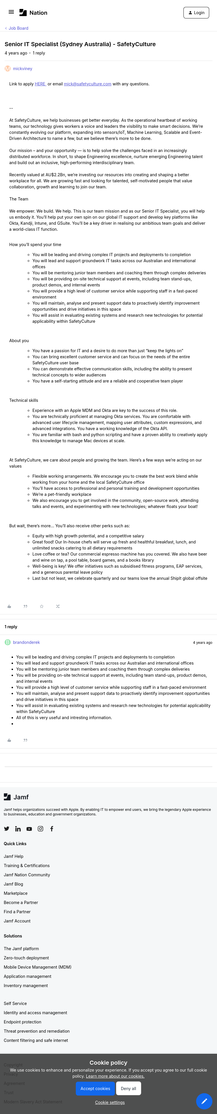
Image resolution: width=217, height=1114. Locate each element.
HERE (40, 83)
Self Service (15, 1003)
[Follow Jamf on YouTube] (29, 829)
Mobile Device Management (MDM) (37, 967)
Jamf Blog (13, 884)
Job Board (18, 28)
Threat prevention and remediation (37, 1031)
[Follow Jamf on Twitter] (7, 828)
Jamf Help (13, 856)
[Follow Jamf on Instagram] (40, 829)
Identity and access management (35, 1012)
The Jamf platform (21, 948)
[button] (11, 13)
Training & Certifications (27, 865)
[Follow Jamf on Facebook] (52, 829)
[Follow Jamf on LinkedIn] (18, 829)
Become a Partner (21, 902)
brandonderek (26, 642)
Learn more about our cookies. (115, 1076)
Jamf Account (17, 920)
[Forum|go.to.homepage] (33, 12)
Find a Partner (17, 911)
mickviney (22, 68)
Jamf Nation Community (27, 874)
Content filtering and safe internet (36, 1040)
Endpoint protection (22, 1021)
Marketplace (15, 893)
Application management (27, 976)
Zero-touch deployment (26, 957)
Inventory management (26, 985)
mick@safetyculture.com (87, 83)
